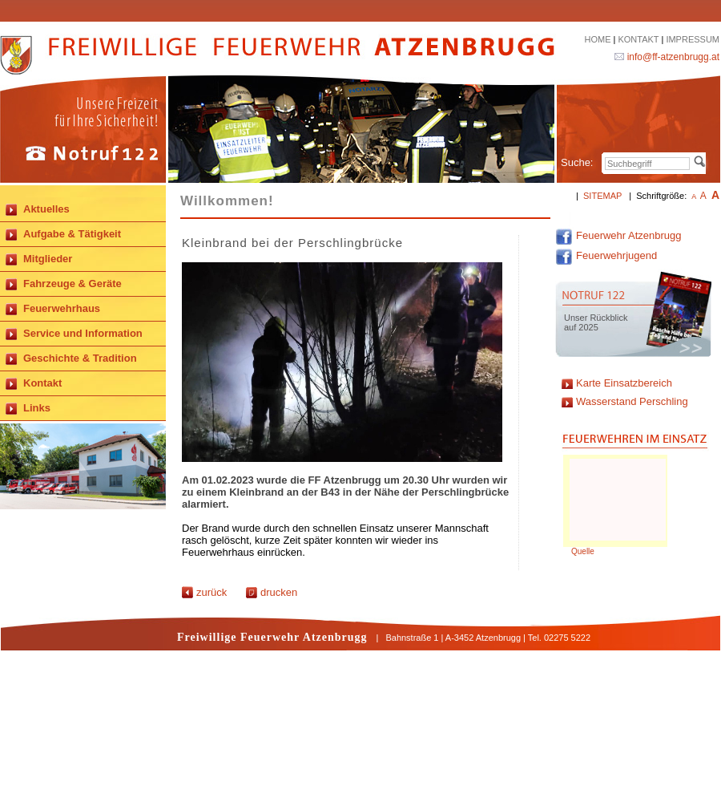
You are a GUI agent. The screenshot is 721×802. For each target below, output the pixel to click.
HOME (597, 39)
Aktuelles (46, 209)
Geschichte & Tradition (80, 358)
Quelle (582, 551)
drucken (271, 592)
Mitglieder (47, 259)
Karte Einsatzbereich (624, 383)
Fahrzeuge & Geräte (72, 283)
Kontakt (42, 383)
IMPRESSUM (692, 39)
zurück (204, 592)
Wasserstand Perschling (632, 401)
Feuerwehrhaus (61, 308)
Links (36, 408)
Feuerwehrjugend (606, 255)
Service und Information (83, 333)
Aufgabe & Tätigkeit (72, 234)
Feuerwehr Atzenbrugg (618, 235)
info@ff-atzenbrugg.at (673, 57)
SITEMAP (602, 195)
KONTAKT (638, 39)
